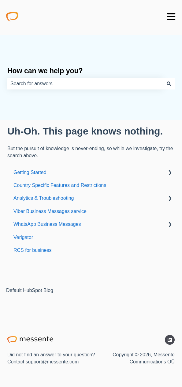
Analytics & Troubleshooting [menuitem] (43, 198)
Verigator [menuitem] (23, 237)
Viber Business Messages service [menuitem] (50, 211)
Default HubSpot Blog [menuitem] (29, 290)
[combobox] (85, 83)
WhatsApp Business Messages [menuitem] (47, 224)
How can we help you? (45, 71)
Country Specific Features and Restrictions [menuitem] (59, 185)
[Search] (169, 83)
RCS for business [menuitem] (32, 250)
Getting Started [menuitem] (29, 172)
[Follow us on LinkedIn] (170, 340)
